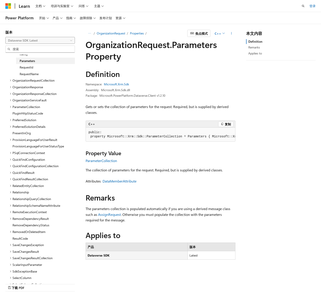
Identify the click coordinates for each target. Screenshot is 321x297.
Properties (137, 33)
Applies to (255, 53)
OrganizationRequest (111, 33)
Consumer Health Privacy (232, 283)
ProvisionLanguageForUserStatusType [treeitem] (38, 146)
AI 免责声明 (142, 283)
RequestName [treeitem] (29, 74)
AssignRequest (109, 214)
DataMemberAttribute (119, 181)
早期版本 (162, 283)
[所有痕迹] (89, 33)
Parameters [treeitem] (27, 61)
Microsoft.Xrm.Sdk (116, 84)
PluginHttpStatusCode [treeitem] (27, 113)
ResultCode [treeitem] (20, 238)
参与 (192, 283)
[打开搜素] (303, 6)
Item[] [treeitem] (24, 54)
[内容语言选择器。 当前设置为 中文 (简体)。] (17, 283)
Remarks (254, 47)
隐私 (203, 283)
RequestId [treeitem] (26, 67)
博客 (177, 283)
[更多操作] (231, 33)
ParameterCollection (101, 160)
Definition (255, 41)
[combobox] (40, 40)
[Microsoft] (8, 6)
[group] (160, 135)
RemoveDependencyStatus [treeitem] (30, 225)
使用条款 (264, 283)
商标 (279, 283)
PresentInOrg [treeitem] (21, 133)
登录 (312, 6)
